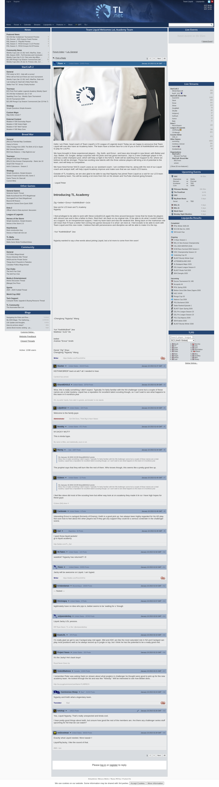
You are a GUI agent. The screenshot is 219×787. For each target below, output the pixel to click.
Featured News (13, 34)
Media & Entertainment (16, 278)
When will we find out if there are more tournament (25, 77)
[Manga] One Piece (13, 283)
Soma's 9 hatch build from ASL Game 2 (21, 176)
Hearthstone (12, 228)
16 (48, 59)
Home (8, 25)
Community (27, 247)
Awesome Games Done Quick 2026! (20, 203)
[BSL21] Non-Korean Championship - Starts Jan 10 (25, 161)
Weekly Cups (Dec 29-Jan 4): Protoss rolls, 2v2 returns (25, 62)
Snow (174, 103)
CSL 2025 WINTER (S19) (183, 246)
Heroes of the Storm (15, 219)
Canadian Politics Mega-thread (18, 265)
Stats (176, 351)
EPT (78, 24)
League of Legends (15, 214)
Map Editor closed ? (14, 115)
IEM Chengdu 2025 (181, 273)
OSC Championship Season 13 (185, 252)
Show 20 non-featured (179, 166)
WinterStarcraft (177, 91)
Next (159, 58)
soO (196, 348)
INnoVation (199, 349)
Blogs (28, 312)
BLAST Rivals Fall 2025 (182, 270)
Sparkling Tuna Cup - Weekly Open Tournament (24, 96)
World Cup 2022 (13, 294)
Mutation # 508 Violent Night (17, 124)
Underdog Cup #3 (180, 255)
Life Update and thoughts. (16, 322)
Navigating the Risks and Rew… (18, 317)
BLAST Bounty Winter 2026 (184, 324)
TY (175, 346)
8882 (47, 325)
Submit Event (207, 41)
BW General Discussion (15, 149)
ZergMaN (175, 108)
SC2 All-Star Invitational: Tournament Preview (23, 37)
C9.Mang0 (176, 132)
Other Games (27, 185)
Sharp (197, 359)
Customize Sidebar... (28, 332)
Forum (17, 25)
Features (61, 25)
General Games (13, 191)
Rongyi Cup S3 (179, 296)
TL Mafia (10, 237)
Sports (9, 288)
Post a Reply (59, 58)
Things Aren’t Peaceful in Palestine (19, 262)
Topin (47, 327)
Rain (176, 354)
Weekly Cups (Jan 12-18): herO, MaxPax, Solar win (25, 53)
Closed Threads (28, 341)
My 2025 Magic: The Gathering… (18, 320)
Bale (173, 121)
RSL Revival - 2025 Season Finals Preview (22, 39)
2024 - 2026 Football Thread (17, 290)
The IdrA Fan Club (13, 274)
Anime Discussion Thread (16, 281)
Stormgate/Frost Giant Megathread (19, 198)
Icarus (174, 118)
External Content (14, 119)
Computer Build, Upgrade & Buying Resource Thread (26, 301)
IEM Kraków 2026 (180, 321)
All (164, 58)
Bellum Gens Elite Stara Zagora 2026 (187, 290)
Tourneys (11, 89)
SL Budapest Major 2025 (183, 264)
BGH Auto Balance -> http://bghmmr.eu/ (21, 152)
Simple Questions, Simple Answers (19, 173)
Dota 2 (9, 208)
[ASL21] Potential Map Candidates (19, 142)
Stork (174, 100)
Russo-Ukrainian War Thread (17, 257)
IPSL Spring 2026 (180, 287)
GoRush (175, 116)
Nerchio (197, 344)
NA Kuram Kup (179, 232)
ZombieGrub (176, 149)
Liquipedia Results (191, 217)
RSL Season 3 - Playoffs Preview (18, 41)
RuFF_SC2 (176, 93)
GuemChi (175, 98)
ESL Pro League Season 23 (184, 312)
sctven (176, 163)
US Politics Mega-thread (15, 254)
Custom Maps (13, 113)
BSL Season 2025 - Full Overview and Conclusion (24, 55)
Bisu (196, 354)
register (114, 765)
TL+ (85, 25)
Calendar (27, 25)
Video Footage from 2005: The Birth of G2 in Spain (25, 147)
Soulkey (197, 356)
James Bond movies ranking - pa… (19, 328)
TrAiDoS (46, 317)
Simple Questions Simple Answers (19, 108)
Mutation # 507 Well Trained (17, 127)
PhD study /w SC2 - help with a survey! (21, 74)
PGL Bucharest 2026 (181, 302)
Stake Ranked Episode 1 (183, 305)
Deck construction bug (15, 230)
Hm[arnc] (175, 113)
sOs (196, 346)
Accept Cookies (137, 783)
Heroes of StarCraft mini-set (17, 233)
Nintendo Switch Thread (15, 193)
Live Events (191, 29)
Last (175, 359)
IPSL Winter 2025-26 (181, 226)
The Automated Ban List (15, 307)
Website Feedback (27, 336)
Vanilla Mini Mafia (13, 239)
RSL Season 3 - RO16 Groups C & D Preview (23, 44)
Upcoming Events (191, 171)
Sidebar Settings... (191, 363)
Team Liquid (188, 1)
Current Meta (11, 181)
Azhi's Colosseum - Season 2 (17, 166)
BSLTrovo (177, 160)
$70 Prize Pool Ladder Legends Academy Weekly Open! (27, 91)
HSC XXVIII (178, 293)
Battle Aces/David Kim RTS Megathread (21, 196)
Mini (196, 357)
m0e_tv (174, 137)
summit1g (175, 141)
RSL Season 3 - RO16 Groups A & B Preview (23, 46)
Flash (176, 356)
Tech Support (12, 298)
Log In (8, 1)
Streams (37, 25)
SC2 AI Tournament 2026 (16, 99)
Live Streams (191, 83)
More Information (155, 783)
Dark (176, 348)
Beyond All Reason (13, 201)
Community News (14, 50)
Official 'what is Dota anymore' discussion (21, 210)
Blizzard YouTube (180, 156)
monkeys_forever (178, 144)
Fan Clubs (11, 269)
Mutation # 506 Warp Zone (16, 129)
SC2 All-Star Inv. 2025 (182, 229)
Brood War (27, 134)
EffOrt (176, 357)
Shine (174, 106)
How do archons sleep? (15, 325)
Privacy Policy (103, 779)
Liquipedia (200, 1)
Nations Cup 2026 (180, 299)
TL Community (13, 305)
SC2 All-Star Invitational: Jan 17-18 (19, 94)
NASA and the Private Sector (17, 259)
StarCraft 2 (28, 66)
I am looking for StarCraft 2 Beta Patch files (22, 82)
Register (17, 1)
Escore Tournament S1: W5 (184, 281)
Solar (176, 349)
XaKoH (174, 146)
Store (70, 25)
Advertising (92, 779)
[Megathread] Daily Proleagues (18, 159)
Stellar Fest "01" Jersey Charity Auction (21, 84)
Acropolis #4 (178, 284)
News (28, 29)
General (10, 72)
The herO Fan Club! (14, 271)
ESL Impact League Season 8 (184, 267)
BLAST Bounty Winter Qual (183, 258)
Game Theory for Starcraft (16, 178)
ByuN (176, 344)
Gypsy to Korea (12, 144)
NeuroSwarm (177, 125)
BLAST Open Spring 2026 (183, 308)
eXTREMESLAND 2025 (182, 261)
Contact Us (126, 779)
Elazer (198, 351)
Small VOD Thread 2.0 (15, 164)
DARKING (46, 320)
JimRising (175, 130)
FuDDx (47, 322)
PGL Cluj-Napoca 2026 (182, 318)
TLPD (191, 332)
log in (103, 765)
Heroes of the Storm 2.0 (15, 223)
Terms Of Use (116, 779)
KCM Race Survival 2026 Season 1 (186, 249)
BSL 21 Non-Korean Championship (186, 243)
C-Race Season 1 (180, 240)
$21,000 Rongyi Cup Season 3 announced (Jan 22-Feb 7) (25, 59)
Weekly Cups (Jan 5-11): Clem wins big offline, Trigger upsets (25, 57)
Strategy (10, 106)
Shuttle (174, 111)
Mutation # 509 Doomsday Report (19, 121)
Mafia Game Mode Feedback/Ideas (19, 242)
